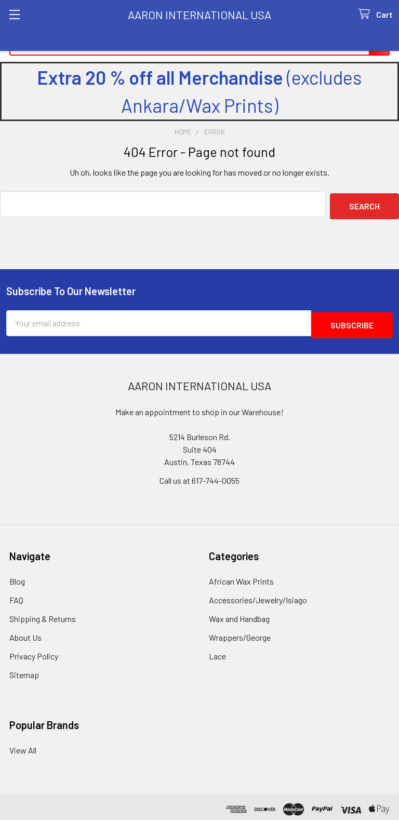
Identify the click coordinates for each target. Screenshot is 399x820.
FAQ (16, 595)
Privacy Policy (33, 651)
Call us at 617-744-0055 (199, 476)
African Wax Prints (241, 576)
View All (22, 745)
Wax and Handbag (239, 614)
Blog (17, 576)
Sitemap (24, 670)
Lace (217, 651)
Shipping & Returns (42, 614)
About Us (25, 633)
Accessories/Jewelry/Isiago (258, 595)
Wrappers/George (240, 633)
